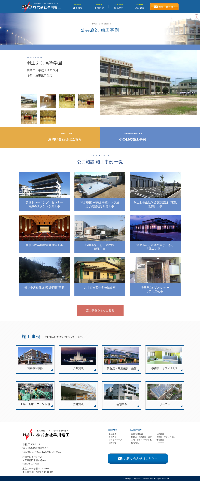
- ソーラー (159, 443)
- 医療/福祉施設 (136, 434)
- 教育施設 (159, 440)
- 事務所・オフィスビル (165, 437)
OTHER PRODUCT (132, 137)
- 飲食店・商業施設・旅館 (141, 437)
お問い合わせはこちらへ (138, 458)
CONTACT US (65, 137)
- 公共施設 (159, 434)
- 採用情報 (112, 443)
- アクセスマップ (115, 440)
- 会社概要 (112, 434)
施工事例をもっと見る (100, 310)
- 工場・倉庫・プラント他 (141, 440)
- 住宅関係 (134, 443)
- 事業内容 (112, 437)
